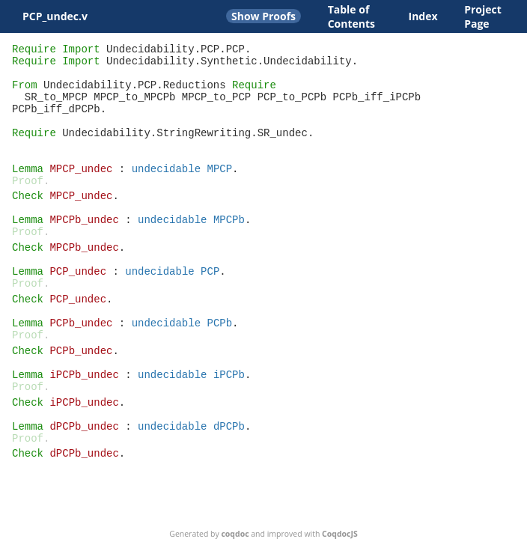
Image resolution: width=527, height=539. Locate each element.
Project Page (483, 16)
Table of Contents (351, 16)
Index (423, 16)
